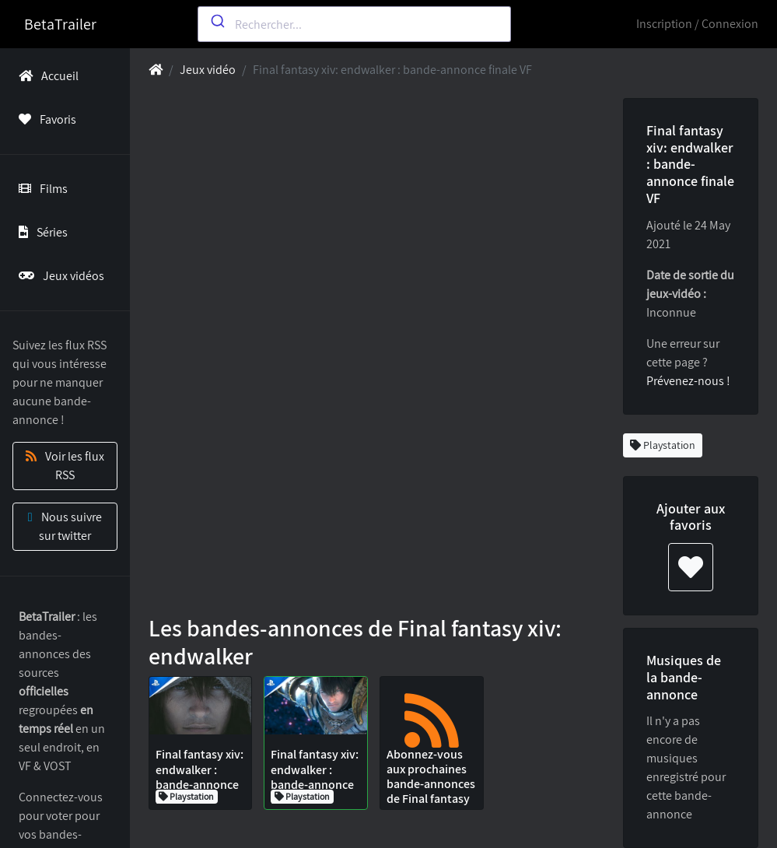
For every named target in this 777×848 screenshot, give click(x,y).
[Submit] (216, 21)
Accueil (45, 76)
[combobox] (354, 24)
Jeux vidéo (208, 69)
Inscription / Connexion (697, 24)
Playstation (662, 445)
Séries (40, 232)
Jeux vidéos (58, 276)
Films (40, 188)
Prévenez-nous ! (688, 381)
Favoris (44, 119)
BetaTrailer (60, 24)
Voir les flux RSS (65, 465)
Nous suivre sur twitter (65, 526)
